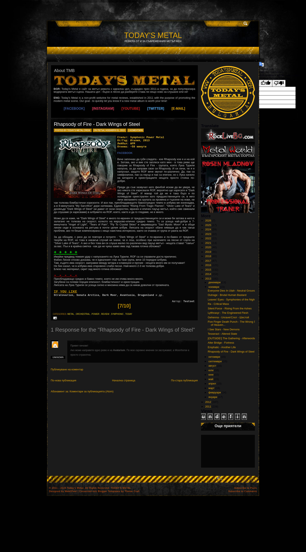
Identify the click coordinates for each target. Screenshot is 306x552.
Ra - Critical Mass (218, 303)
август (212, 365)
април (212, 383)
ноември (213, 286)
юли (210, 370)
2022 (208, 238)
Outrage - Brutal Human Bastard (227, 295)
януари (212, 397)
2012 (208, 402)
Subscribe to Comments (242, 491)
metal (70, 314)
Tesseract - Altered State (222, 333)
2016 (208, 265)
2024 (208, 229)
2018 (208, 256)
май (210, 379)
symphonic (117, 314)
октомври (214, 356)
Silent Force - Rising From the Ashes (230, 308)
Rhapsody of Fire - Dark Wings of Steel (97, 124)
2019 (208, 251)
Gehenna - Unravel (219, 317)
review (105, 314)
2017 (208, 260)
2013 (208, 278)
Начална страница (123, 380)
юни (210, 374)
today (128, 314)
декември (214, 282)
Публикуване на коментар (67, 369)
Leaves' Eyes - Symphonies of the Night (231, 299)
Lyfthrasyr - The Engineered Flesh (228, 312)
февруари (214, 392)
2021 (208, 242)
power (95, 314)
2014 (208, 274)
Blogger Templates (109, 491)
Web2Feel (71, 491)
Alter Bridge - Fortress (221, 342)
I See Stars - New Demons (224, 329)
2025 (208, 225)
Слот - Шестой (240, 317)
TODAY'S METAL (153, 35)
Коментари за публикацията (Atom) (91, 391)
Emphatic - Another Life (222, 347)
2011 (208, 406)
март (211, 388)
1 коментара (135, 130)
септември (215, 361)
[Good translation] (265, 83)
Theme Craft (132, 491)
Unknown (58, 357)
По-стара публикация (184, 380)
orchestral (83, 314)
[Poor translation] (279, 83)
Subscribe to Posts (245, 488)
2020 (208, 247)
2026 (208, 220)
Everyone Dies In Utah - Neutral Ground (231, 290)
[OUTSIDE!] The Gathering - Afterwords (231, 338)
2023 (208, 234)
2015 (208, 269)
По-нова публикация (63, 380)
